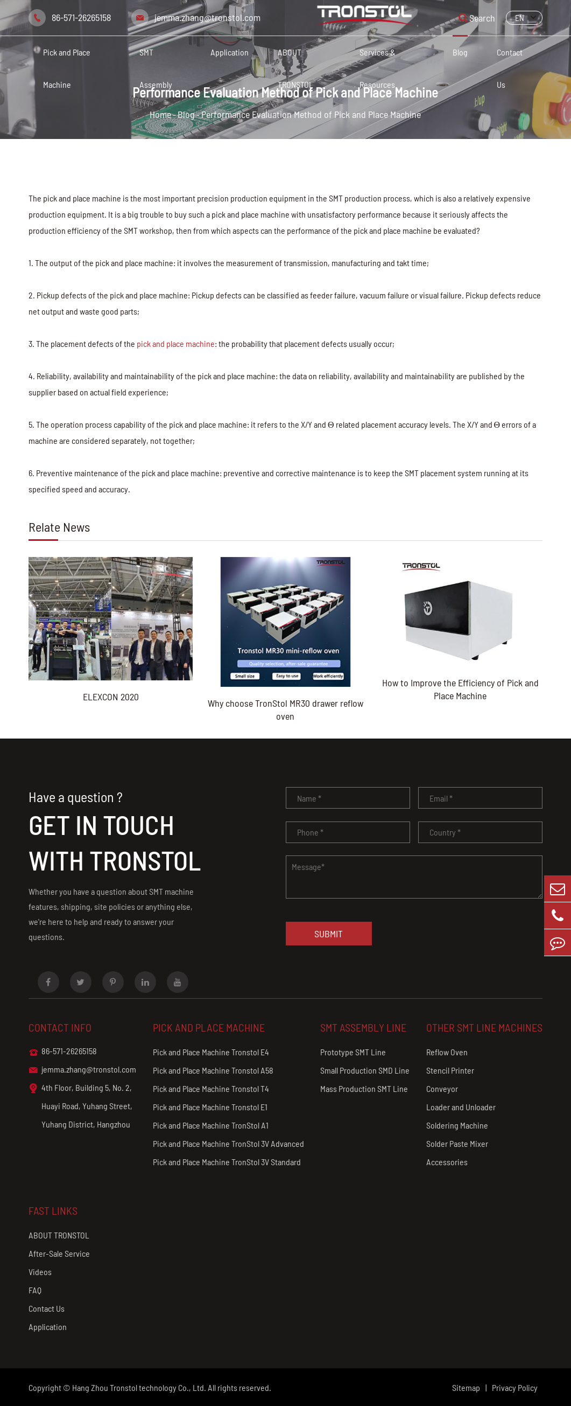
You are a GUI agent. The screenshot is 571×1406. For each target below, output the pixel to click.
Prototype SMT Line (353, 1052)
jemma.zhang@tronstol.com (207, 17)
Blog (460, 52)
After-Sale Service (59, 1253)
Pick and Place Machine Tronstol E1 (210, 1107)
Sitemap (466, 1387)
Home (160, 114)
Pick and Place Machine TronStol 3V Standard (227, 1162)
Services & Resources (377, 68)
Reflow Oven (447, 1052)
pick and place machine (176, 343)
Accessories (447, 1162)
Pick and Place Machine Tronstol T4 (211, 1088)
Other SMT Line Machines (484, 1027)
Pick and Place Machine (66, 68)
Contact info (60, 1027)
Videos (40, 1271)
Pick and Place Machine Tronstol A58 (213, 1070)
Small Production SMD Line (365, 1070)
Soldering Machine (457, 1125)
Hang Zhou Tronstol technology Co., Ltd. (139, 1387)
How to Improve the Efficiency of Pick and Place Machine (460, 689)
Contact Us (510, 68)
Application (229, 52)
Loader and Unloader (461, 1107)
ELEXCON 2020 (111, 696)
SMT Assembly (155, 68)
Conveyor (442, 1088)
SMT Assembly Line (363, 1027)
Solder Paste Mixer (457, 1143)
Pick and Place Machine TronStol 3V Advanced (228, 1143)
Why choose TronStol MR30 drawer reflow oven (285, 709)
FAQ (35, 1290)
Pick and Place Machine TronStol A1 (211, 1125)
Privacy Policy (515, 1387)
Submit (328, 933)
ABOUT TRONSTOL (295, 68)
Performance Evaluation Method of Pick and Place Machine (311, 114)
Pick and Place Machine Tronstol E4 (211, 1052)
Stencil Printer (450, 1070)
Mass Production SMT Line (364, 1088)
